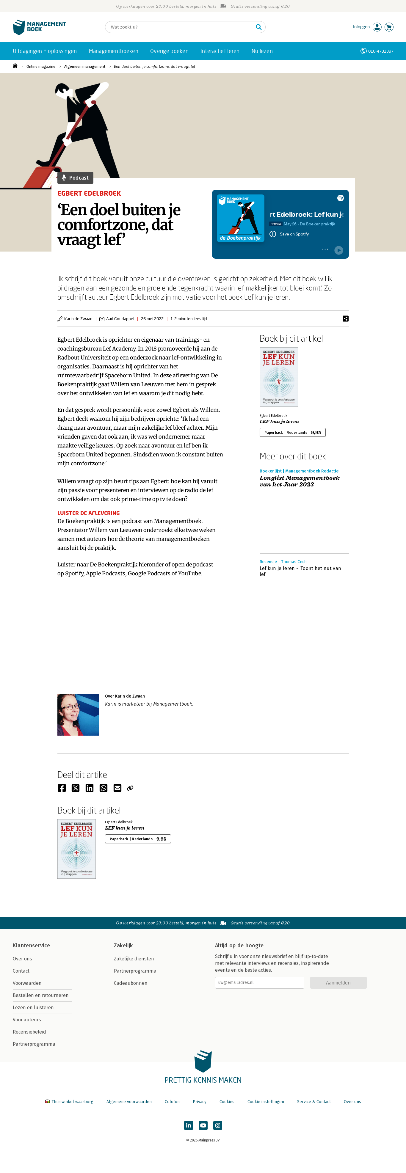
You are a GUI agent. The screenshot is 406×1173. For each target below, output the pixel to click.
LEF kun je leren (279, 422)
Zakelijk (123, 945)
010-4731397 (381, 51)
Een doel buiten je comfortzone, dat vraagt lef (154, 66)
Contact (21, 971)
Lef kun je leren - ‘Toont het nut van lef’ (300, 571)
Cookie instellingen (265, 1101)
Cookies (227, 1101)
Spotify (74, 573)
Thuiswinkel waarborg (70, 1101)
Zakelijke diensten (134, 959)
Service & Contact (314, 1101)
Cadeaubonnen (131, 983)
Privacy (199, 1101)
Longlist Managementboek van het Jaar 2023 (300, 481)
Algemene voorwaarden (129, 1101)
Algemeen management (84, 66)
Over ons (22, 959)
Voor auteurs (27, 1020)
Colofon (172, 1101)
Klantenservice (31, 945)
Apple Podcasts (105, 573)
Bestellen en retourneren (41, 995)
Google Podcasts (149, 573)
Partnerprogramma (34, 1044)
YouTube (189, 573)
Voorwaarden (27, 983)
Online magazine (40, 66)
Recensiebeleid (29, 1032)
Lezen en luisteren (33, 1007)
